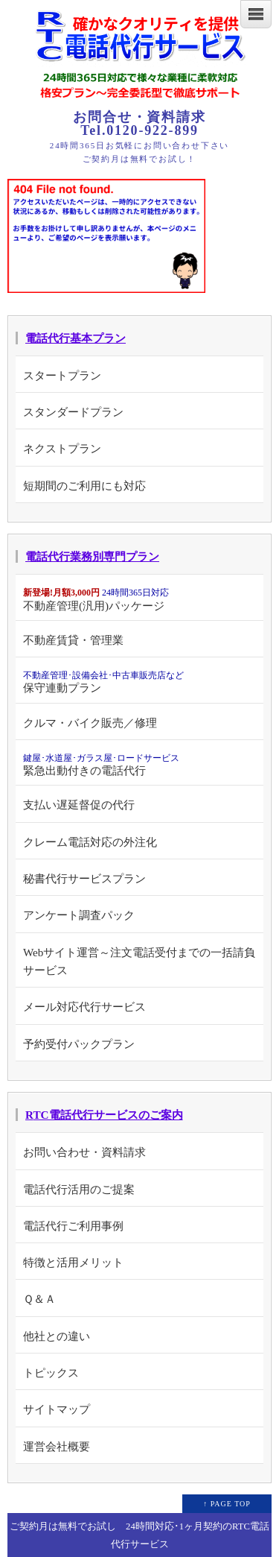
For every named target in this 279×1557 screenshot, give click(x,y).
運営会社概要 (56, 1446)
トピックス (51, 1372)
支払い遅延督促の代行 (79, 804)
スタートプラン (62, 375)
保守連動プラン (103, 682)
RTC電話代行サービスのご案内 (104, 1114)
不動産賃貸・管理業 (73, 640)
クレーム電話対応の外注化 (90, 842)
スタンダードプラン (73, 411)
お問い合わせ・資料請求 (84, 1152)
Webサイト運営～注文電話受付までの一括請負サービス (139, 961)
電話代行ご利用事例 (73, 1225)
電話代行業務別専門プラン (92, 556)
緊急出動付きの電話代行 (101, 765)
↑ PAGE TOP (227, 1504)
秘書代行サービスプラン (84, 878)
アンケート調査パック (79, 915)
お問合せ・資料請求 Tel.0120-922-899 (139, 124)
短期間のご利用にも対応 (84, 485)
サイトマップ (56, 1409)
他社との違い (56, 1336)
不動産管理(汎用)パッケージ (96, 599)
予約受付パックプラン (79, 1044)
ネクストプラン (62, 448)
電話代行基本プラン (75, 338)
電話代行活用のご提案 (79, 1189)
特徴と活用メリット (73, 1262)
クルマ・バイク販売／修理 (90, 722)
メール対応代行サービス (84, 1006)
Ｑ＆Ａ (39, 1298)
